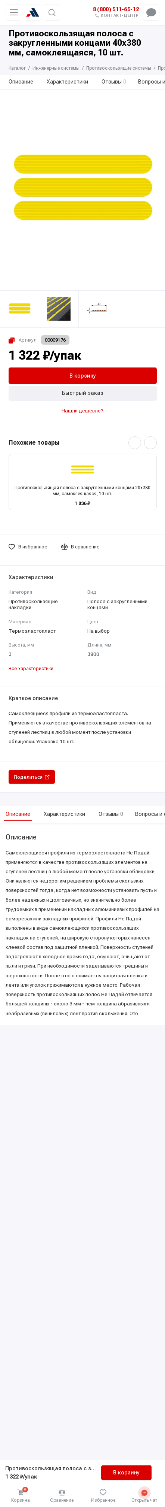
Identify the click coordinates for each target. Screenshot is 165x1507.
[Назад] (134, 442)
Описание (21, 82)
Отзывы (114, 82)
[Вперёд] (150, 442)
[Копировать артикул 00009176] (39, 340)
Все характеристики (31, 668)
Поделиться (32, 777)
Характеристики (67, 82)
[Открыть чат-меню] (151, 12)
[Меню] (14, 12)
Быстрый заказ (82, 393)
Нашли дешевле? (82, 411)
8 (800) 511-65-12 (116, 9)
